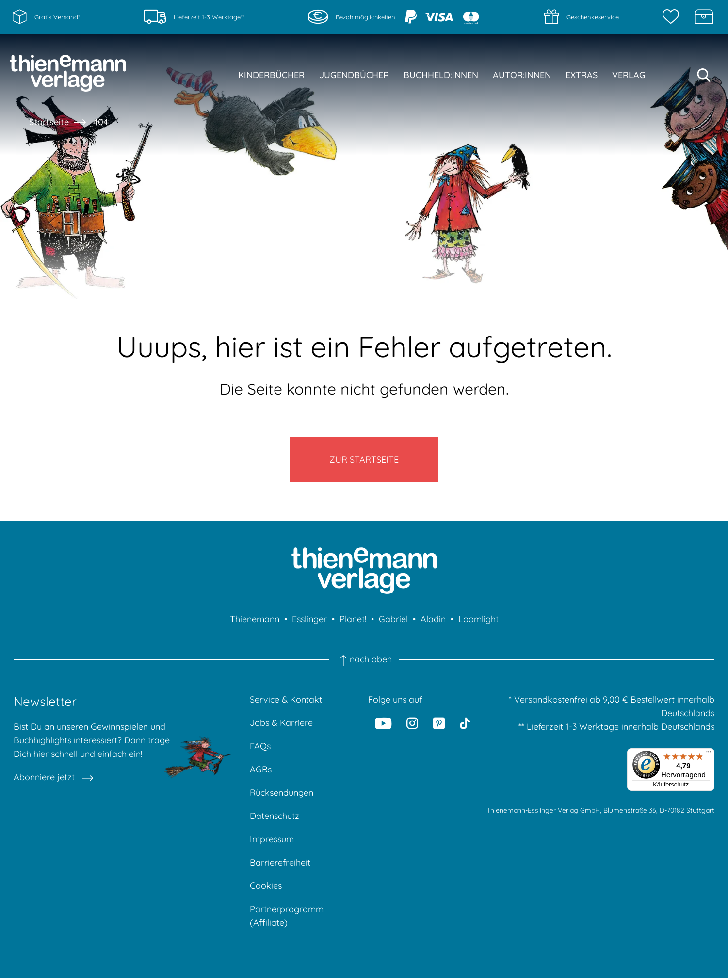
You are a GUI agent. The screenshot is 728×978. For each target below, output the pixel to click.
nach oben (363, 659)
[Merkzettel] (673, 17)
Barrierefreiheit (280, 862)
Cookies (266, 885)
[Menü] (708, 754)
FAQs (260, 746)
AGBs (261, 769)
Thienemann (254, 619)
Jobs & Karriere (281, 722)
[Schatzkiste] (703, 17)
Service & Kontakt (286, 699)
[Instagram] (412, 723)
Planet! (353, 619)
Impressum (272, 839)
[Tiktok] (464, 723)
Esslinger (309, 619)
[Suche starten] (703, 75)
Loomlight (478, 619)
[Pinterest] (439, 723)
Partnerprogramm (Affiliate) (287, 915)
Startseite (49, 122)
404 (100, 122)
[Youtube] (383, 723)
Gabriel (393, 619)
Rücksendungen (281, 792)
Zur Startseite (364, 459)
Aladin (433, 619)
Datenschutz (274, 815)
